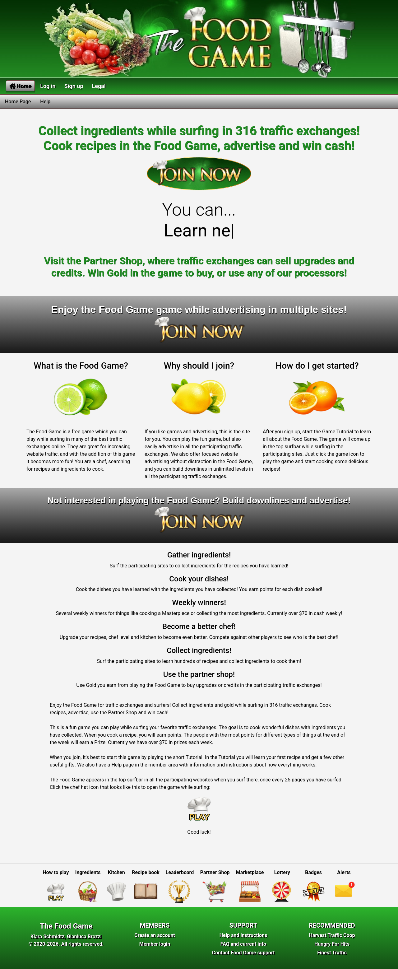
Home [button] (20, 86)
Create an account (154, 935)
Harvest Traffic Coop (332, 935)
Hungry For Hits (331, 944)
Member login (154, 944)
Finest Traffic (332, 953)
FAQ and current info (243, 944)
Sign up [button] (73, 86)
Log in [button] (48, 86)
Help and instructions (243, 935)
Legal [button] (99, 86)
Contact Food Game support (243, 953)
